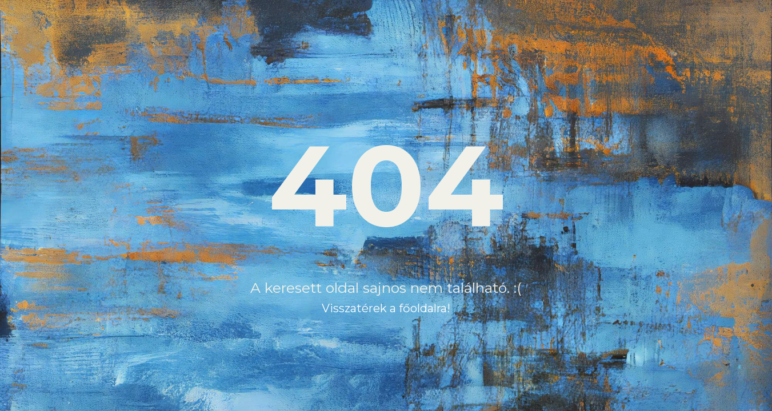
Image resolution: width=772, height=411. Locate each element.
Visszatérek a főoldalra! (386, 308)
